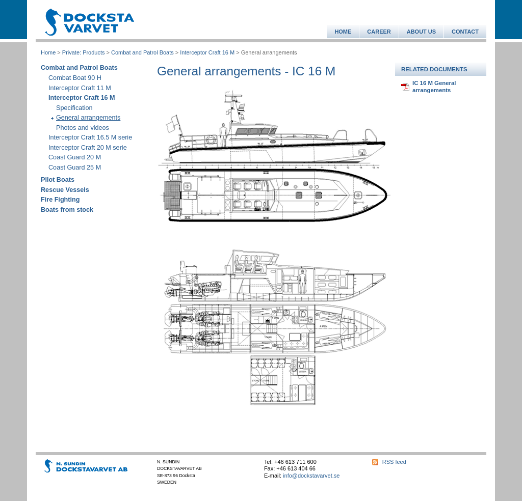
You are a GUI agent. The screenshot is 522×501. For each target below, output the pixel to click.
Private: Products (83, 52)
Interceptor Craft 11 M (79, 88)
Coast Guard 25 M (74, 167)
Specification (74, 108)
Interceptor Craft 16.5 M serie (90, 137)
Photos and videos (82, 127)
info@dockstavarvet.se (311, 475)
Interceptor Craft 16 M (207, 52)
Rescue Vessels (65, 189)
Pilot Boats (57, 179)
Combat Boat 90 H (74, 77)
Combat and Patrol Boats (142, 52)
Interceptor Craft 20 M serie (87, 147)
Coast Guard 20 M (74, 157)
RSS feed (394, 462)
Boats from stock (67, 209)
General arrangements (88, 117)
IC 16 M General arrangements (434, 86)
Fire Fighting (60, 199)
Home (48, 52)
